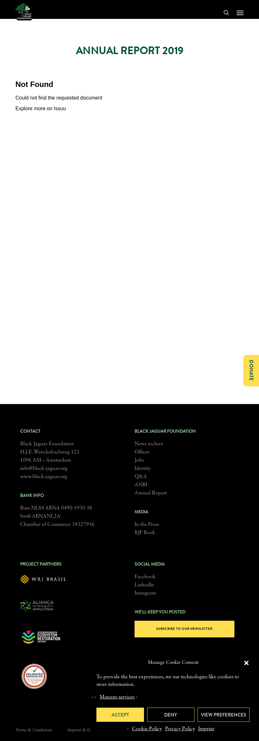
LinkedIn (144, 585)
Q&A (141, 476)
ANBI (141, 484)
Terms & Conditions (33, 730)
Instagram (145, 593)
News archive (149, 444)
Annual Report (151, 493)
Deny (170, 714)
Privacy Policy (180, 729)
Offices (142, 452)
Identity (143, 468)
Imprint (206, 729)
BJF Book (145, 532)
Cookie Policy (147, 729)
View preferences (223, 714)
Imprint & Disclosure (87, 730)
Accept (120, 714)
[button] (246, 663)
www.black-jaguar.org (43, 476)
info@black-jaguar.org (43, 468)
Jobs (139, 460)
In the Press (147, 524)
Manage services (117, 697)
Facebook (145, 576)
